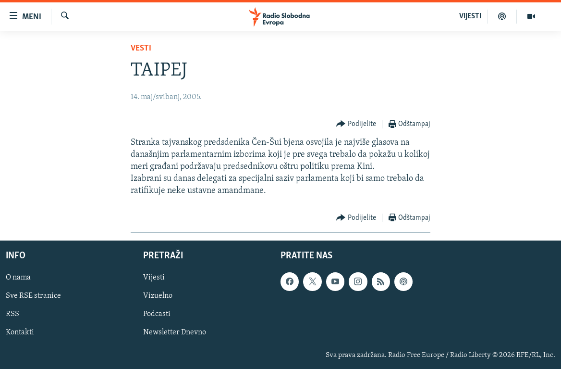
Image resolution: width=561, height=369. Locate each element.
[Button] (356, 124)
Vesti (141, 48)
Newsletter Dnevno (174, 332)
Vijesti (154, 277)
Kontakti (20, 332)
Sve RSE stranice (33, 296)
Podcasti (157, 314)
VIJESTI (470, 16)
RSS (12, 314)
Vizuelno (157, 296)
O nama (18, 277)
